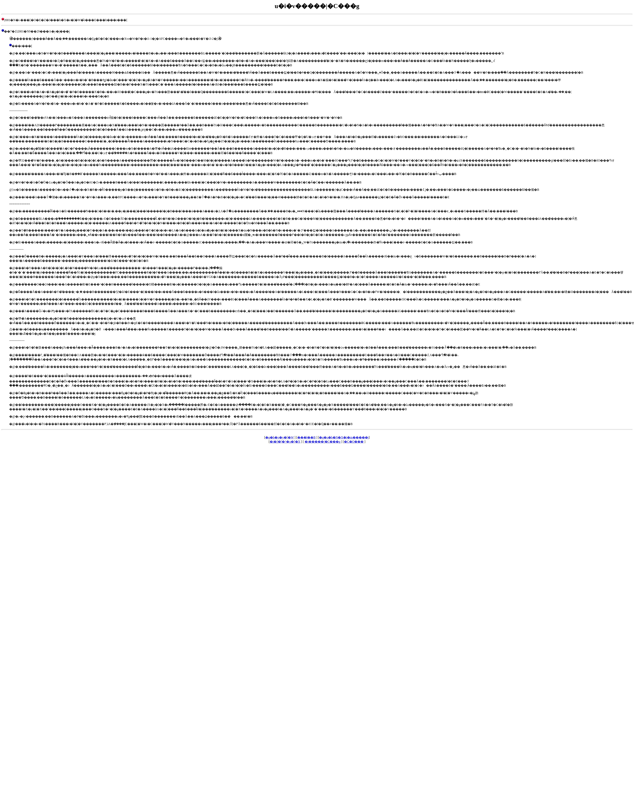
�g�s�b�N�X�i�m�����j (344, 437)
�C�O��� (354, 441)
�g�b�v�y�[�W (279, 437)
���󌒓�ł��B (306, 437)
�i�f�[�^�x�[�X (285, 441)
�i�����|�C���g (322, 441)
